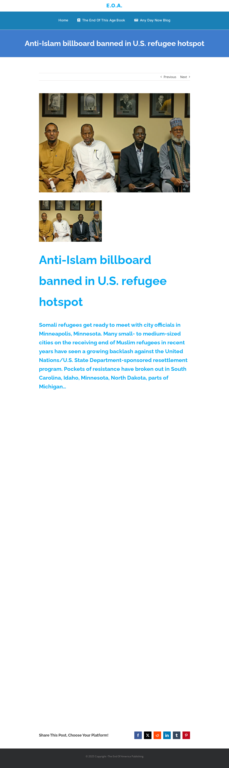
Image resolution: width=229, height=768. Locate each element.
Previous (170, 77)
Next (183, 77)
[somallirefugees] (114, 143)
